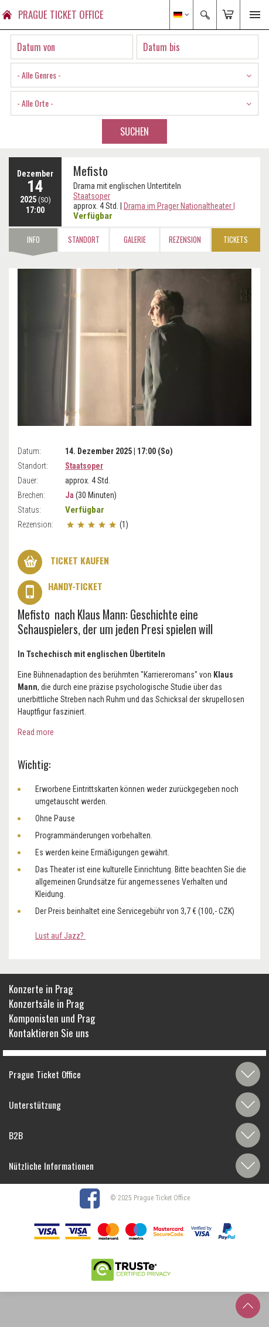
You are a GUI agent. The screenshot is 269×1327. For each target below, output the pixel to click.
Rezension (185, 239)
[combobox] (134, 75)
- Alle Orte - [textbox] (35, 103)
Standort (84, 239)
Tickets (235, 239)
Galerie (135, 239)
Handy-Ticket (60, 592)
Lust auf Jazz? (60, 935)
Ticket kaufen (63, 562)
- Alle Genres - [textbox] (39, 75)
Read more (36, 732)
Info (33, 239)
